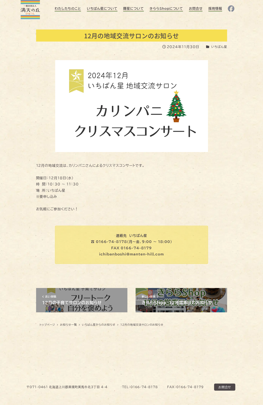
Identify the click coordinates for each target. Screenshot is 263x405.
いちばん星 (219, 46)
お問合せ (224, 387)
